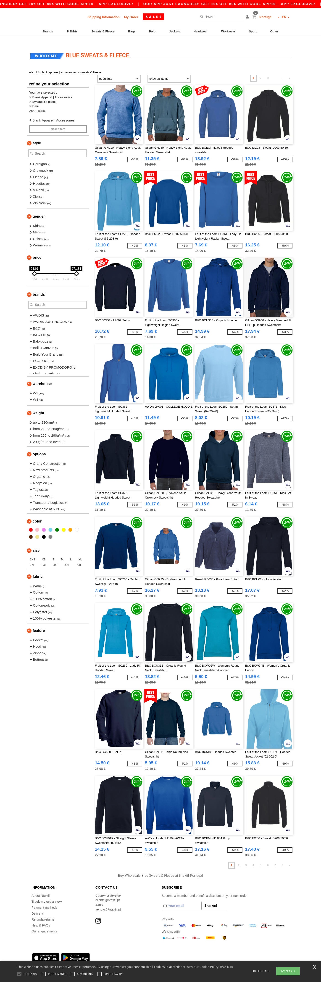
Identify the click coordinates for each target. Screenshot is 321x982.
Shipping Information (103, 17)
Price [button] (37, 251)
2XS (32, 552)
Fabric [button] (38, 570)
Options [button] (39, 447)
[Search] (220, 16)
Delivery (37, 906)
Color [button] (37, 514)
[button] (248, 17)
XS (44, 552)
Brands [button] (39, 288)
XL (80, 552)
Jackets (174, 31)
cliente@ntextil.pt (107, 893)
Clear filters (58, 122)
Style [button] (37, 136)
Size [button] (36, 544)
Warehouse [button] (42, 377)
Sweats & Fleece (103, 31)
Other (274, 31)
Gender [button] (39, 209)
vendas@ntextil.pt (108, 902)
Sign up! (210, 898)
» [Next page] (290, 71)
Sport (253, 31)
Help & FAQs (41, 918)
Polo (152, 31)
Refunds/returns (43, 912)
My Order (131, 17)
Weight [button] (38, 406)
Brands (48, 31)
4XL (55, 558)
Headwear (201, 31)
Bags (131, 31)
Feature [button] (39, 624)
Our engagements (44, 924)
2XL (32, 558)
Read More (227, 967)
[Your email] (181, 899)
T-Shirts (72, 31)
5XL (67, 558)
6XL (79, 558)
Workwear (228, 31)
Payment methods (44, 901)
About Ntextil (41, 889)
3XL (44, 558)
